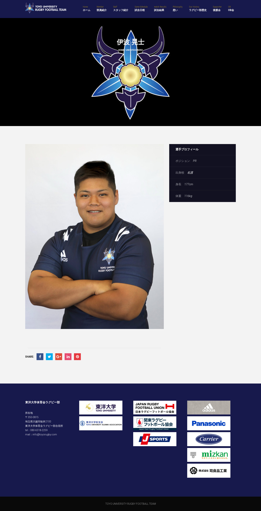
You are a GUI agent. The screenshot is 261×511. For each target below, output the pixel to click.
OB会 (231, 8)
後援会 (217, 8)
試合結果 (160, 8)
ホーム (86, 8)
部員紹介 (102, 8)
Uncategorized (134, 50)
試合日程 (141, 8)
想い (178, 8)
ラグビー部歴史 (198, 8)
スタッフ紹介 (120, 8)
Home (121, 50)
